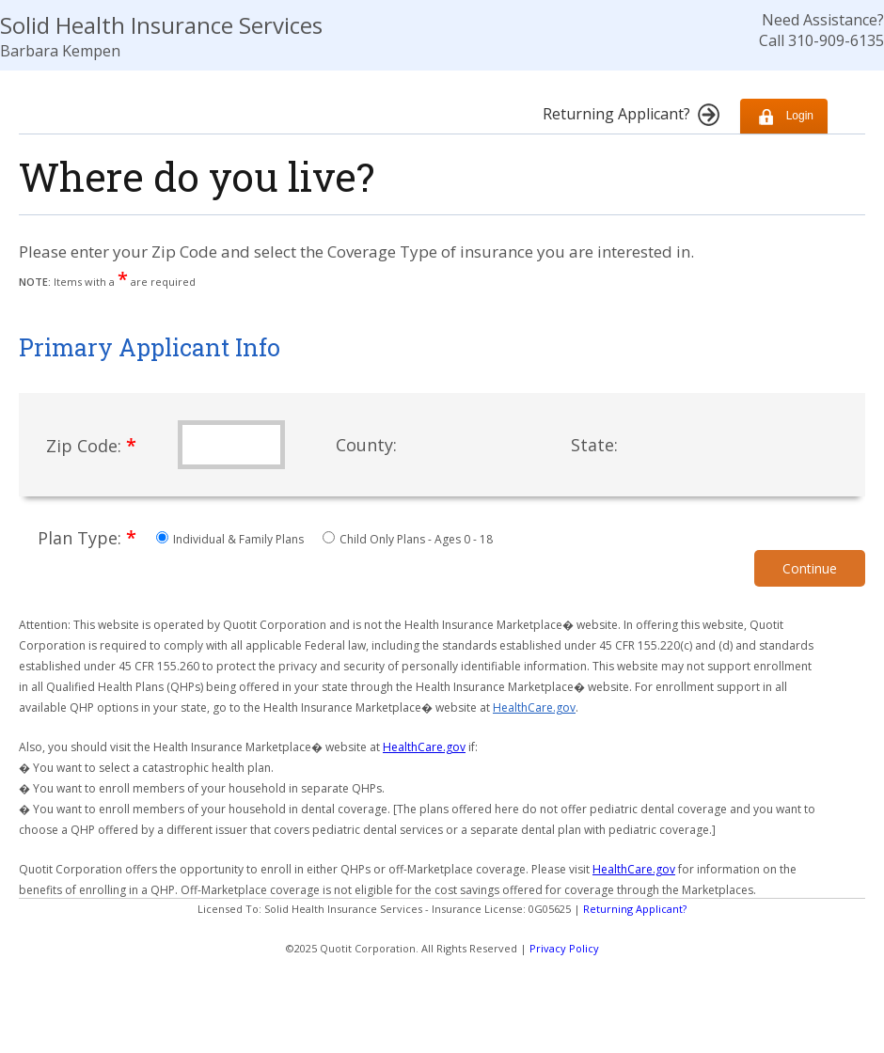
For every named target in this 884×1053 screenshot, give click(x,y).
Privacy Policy (564, 948)
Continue (809, 568)
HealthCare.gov (534, 707)
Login (783, 116)
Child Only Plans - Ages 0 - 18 (408, 539)
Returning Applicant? (635, 909)
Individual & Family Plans (231, 539)
